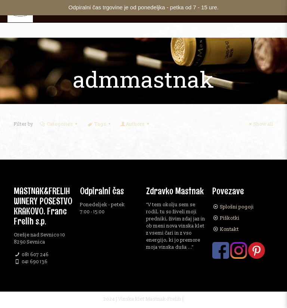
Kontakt (229, 229)
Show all (260, 124)
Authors (135, 124)
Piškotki (230, 218)
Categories (59, 124)
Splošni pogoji (237, 207)
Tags (99, 124)
